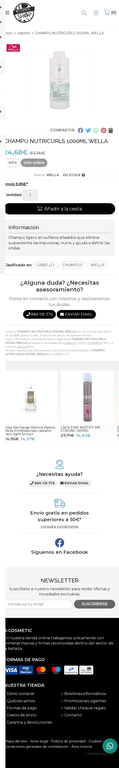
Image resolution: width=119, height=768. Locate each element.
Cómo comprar (21, 693)
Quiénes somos (21, 701)
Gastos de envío (22, 715)
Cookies (95, 741)
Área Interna (81, 747)
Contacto (73, 715)
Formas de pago (22, 708)
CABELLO (70, 343)
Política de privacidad (68, 741)
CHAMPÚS (94, 343)
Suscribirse (95, 604)
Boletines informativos (85, 693)
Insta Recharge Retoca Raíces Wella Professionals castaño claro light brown (29, 430)
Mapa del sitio (16, 741)
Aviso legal (39, 741)
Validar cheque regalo (85, 708)
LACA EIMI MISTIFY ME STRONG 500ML (80, 429)
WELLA (21, 346)
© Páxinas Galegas (99, 754)
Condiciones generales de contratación (36, 747)
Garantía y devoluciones (29, 722)
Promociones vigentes (85, 701)
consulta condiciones (60, 527)
